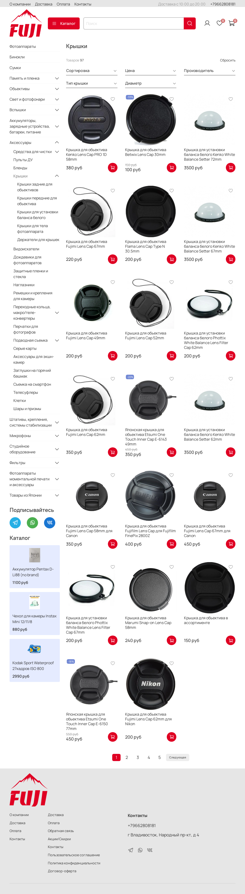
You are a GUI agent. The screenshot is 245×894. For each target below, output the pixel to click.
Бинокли (17, 57)
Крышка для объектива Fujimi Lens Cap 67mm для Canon (207, 530)
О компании (20, 4)
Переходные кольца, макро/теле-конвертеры (31, 312)
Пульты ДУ (23, 159)
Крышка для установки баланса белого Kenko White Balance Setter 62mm (209, 434)
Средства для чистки (32, 151)
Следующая (177, 757)
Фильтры (17, 462)
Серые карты (25, 348)
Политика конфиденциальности (74, 863)
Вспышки (18, 109)
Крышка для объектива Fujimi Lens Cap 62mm (86, 432)
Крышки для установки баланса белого (37, 214)
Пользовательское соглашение (74, 855)
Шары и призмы (27, 408)
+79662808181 (222, 4)
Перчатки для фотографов (25, 329)
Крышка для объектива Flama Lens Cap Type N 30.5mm (145, 246)
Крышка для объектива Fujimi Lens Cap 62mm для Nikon (148, 719)
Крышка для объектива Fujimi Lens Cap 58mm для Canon (89, 530)
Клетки (19, 400)
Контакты (82, 4)
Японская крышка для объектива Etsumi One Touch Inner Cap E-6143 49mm (146, 437)
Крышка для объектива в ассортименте (206, 620)
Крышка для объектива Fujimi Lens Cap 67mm (86, 244)
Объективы (20, 88)
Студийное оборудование (22, 449)
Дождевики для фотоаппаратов (27, 259)
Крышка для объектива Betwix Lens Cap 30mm (145, 152)
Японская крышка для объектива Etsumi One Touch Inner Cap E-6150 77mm (87, 721)
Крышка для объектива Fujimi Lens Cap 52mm (145, 335)
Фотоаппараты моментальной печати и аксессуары (30, 479)
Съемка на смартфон (32, 384)
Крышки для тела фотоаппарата (32, 228)
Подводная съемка (30, 340)
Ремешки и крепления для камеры (32, 295)
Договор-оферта (62, 871)
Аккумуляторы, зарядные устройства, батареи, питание (30, 126)
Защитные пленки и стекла (30, 273)
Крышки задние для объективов (34, 186)
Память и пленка (24, 78)
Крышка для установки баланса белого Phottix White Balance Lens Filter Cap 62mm (206, 340)
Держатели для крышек (38, 239)
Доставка (43, 4)
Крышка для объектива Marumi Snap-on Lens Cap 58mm (148, 622)
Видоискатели (26, 249)
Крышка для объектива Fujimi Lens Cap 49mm (86, 335)
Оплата (63, 4)
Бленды (20, 167)
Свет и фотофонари (27, 99)
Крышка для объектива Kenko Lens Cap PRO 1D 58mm (86, 154)
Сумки (15, 67)
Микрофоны (20, 435)
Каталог (64, 23)
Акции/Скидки (59, 839)
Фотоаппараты (23, 46)
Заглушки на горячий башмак (32, 373)
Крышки (20, 176)
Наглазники (23, 284)
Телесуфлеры (25, 392)
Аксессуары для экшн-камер (33, 359)
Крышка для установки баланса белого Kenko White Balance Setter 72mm (209, 154)
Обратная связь (61, 830)
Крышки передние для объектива (37, 200)
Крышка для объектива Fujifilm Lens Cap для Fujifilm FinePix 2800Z (150, 530)
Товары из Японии (26, 495)
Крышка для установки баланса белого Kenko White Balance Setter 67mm (209, 246)
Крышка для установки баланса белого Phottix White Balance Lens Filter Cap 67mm (88, 625)
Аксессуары (20, 142)
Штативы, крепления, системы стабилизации (31, 422)
